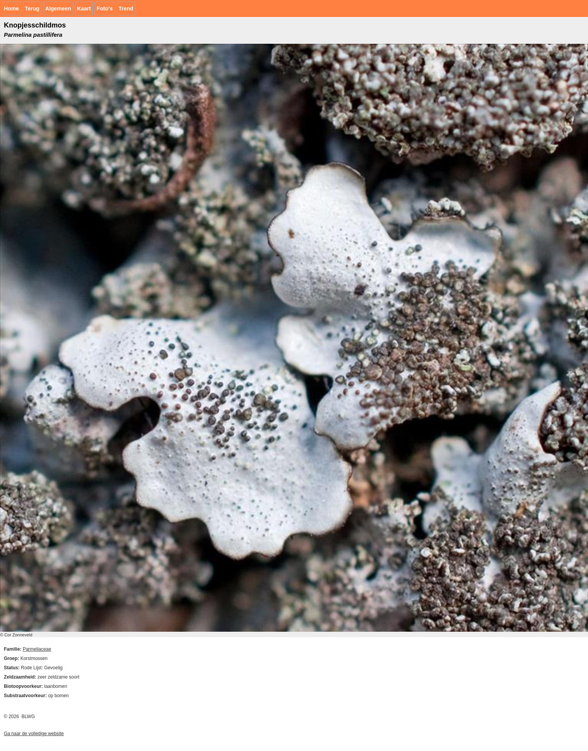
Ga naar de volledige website (34, 733)
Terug (32, 8)
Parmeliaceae (37, 649)
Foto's (104, 8)
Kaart (84, 8)
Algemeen (58, 8)
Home (11, 8)
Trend (126, 8)
